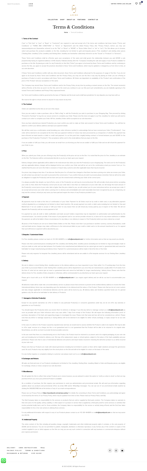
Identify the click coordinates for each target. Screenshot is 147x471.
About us (71, 19)
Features (81, 19)
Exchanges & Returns (17, 453)
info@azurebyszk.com (75, 239)
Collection (53, 19)
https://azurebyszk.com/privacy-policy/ (56, 393)
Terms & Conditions (35, 450)
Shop (62, 19)
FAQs (43, 447)
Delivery (11, 447)
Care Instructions (28, 447)
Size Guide (36, 453)
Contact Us (93, 19)
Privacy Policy (14, 450)
